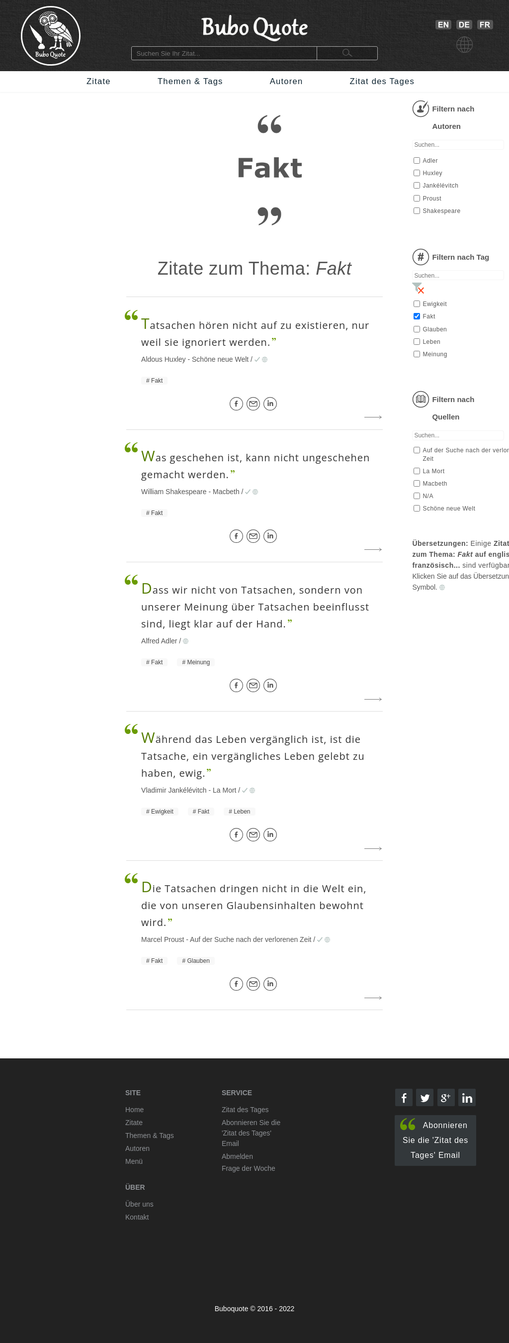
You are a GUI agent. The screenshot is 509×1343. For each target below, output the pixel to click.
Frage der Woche (248, 1168)
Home (134, 1110)
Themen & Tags (190, 81)
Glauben (198, 960)
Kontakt (137, 1217)
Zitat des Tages (382, 81)
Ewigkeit (162, 811)
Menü (134, 1161)
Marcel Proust (162, 939)
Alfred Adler (159, 641)
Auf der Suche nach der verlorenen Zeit (250, 939)
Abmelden (237, 1156)
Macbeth (226, 492)
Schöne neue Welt (220, 359)
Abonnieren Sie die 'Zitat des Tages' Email (434, 1138)
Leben (242, 811)
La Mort (224, 790)
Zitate (98, 81)
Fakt (157, 380)
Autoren (286, 81)
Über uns (139, 1204)
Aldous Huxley (163, 359)
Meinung (198, 662)
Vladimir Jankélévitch (174, 790)
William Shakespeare (174, 492)
